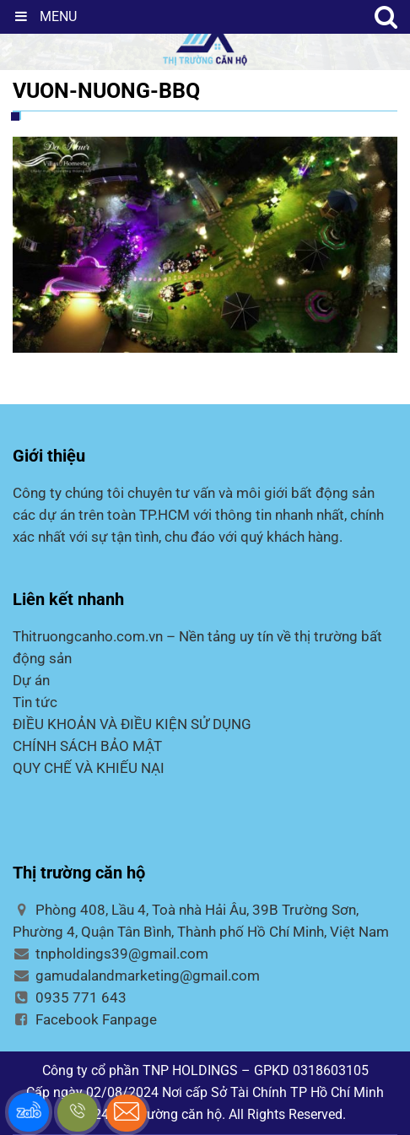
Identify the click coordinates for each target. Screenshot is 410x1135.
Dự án (31, 680)
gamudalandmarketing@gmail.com (136, 975)
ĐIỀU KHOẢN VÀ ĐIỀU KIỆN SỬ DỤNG (132, 724)
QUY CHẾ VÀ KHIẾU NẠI (89, 767)
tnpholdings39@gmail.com (110, 953)
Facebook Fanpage (85, 1019)
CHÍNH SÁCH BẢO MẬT (87, 746)
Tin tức (35, 702)
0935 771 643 (70, 997)
